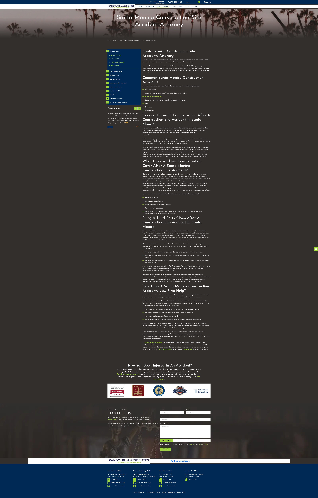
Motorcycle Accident (117, 62)
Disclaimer (192, 444)
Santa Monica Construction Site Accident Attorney (140, 40)
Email (161, 417)
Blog (187, 6)
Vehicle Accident (116, 55)
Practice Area (117, 40)
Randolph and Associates (128, 374)
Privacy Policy (203, 444)
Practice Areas (163, 6)
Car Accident (115, 59)
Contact (195, 6)
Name (162, 410)
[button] (135, 108)
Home (140, 6)
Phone (188, 410)
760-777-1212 (165, 479)
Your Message (164, 424)
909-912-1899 (139, 479)
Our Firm (149, 6)
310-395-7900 (176, 2)
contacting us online (165, 349)
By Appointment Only (116, 482)
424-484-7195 (191, 479)
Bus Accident (115, 65)
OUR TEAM (177, 6)
